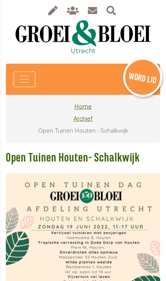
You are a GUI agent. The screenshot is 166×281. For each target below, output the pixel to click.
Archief (83, 118)
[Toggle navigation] (24, 79)
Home (83, 106)
